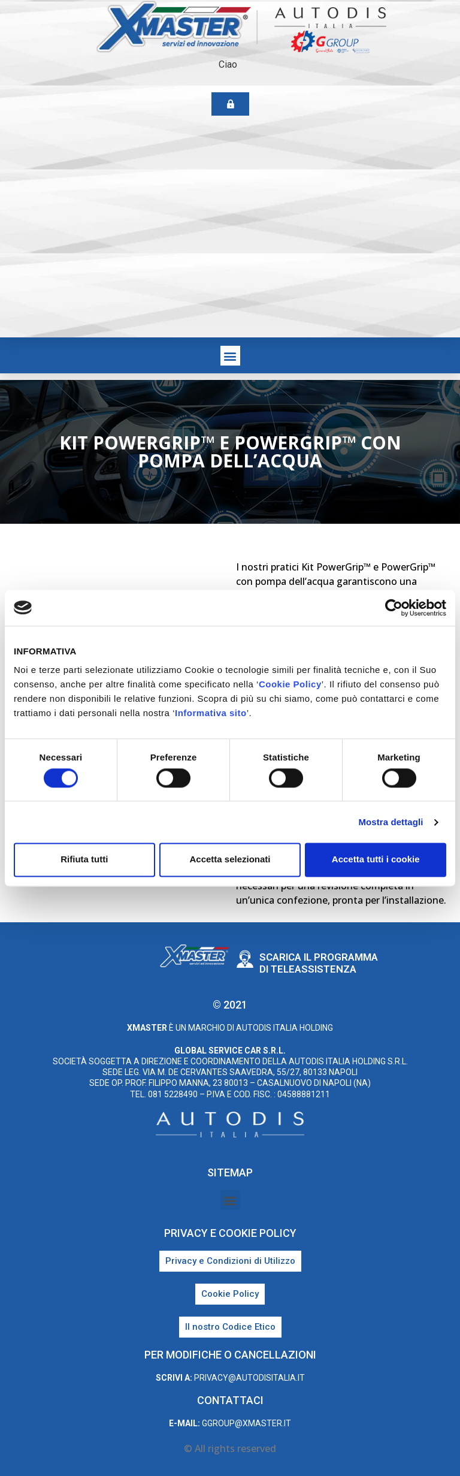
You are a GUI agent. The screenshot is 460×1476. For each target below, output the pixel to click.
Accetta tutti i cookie (376, 860)
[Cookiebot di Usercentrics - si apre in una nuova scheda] (393, 608)
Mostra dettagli (390, 822)
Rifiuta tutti (84, 860)
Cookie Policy (290, 684)
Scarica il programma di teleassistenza (318, 963)
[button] (230, 356)
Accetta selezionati (229, 860)
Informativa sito (211, 713)
